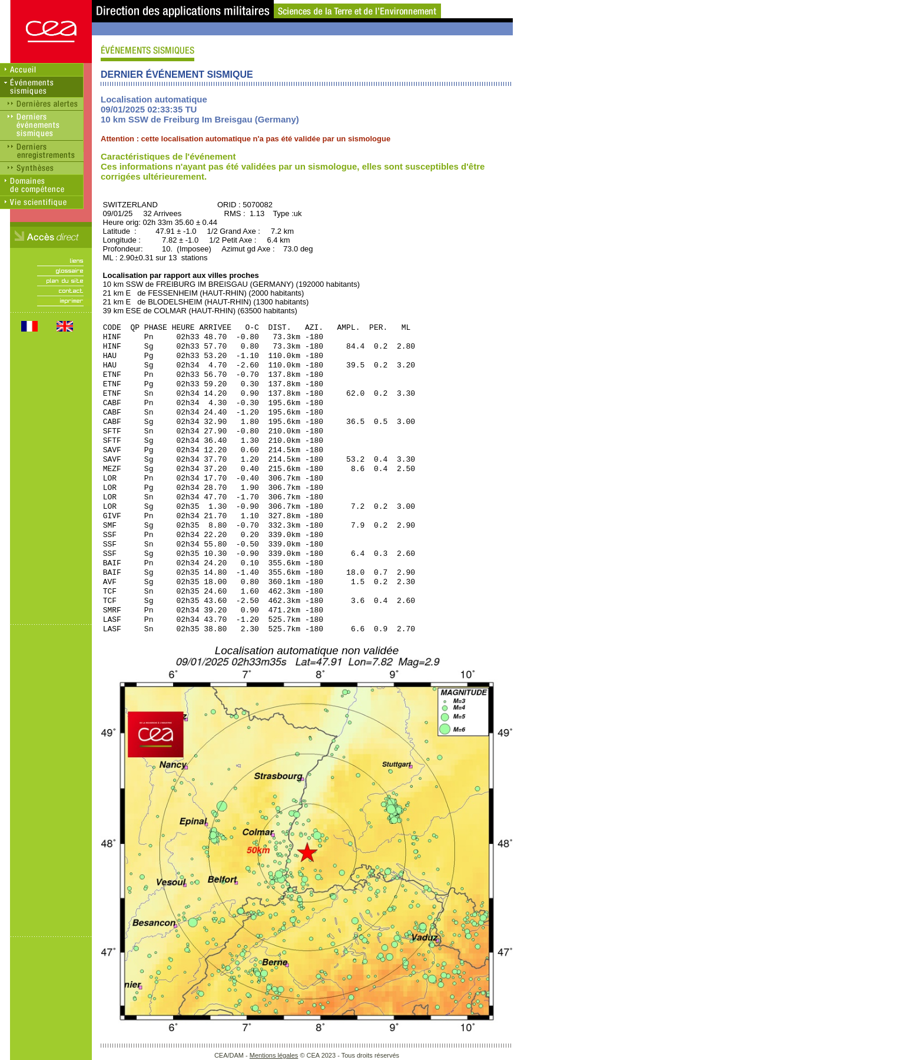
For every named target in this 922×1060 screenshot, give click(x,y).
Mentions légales (274, 1055)
